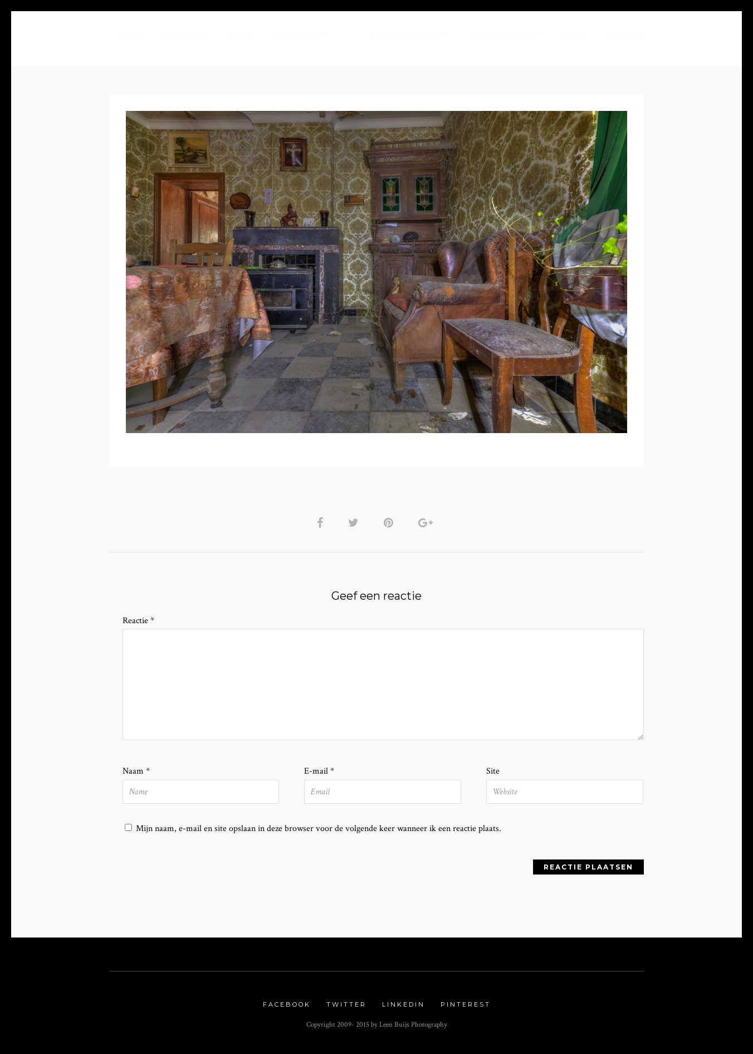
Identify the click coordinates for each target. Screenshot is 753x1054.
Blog (241, 34)
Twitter (346, 1004)
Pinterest (466, 1004)
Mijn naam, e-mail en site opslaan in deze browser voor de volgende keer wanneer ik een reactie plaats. (318, 828)
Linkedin (403, 1004)
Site (493, 771)
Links (573, 34)
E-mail (319, 771)
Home (128, 34)
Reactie (138, 620)
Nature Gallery (406, 34)
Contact (625, 34)
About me (182, 34)
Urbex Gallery (502, 34)
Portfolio (297, 34)
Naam (136, 771)
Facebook (287, 1004)
